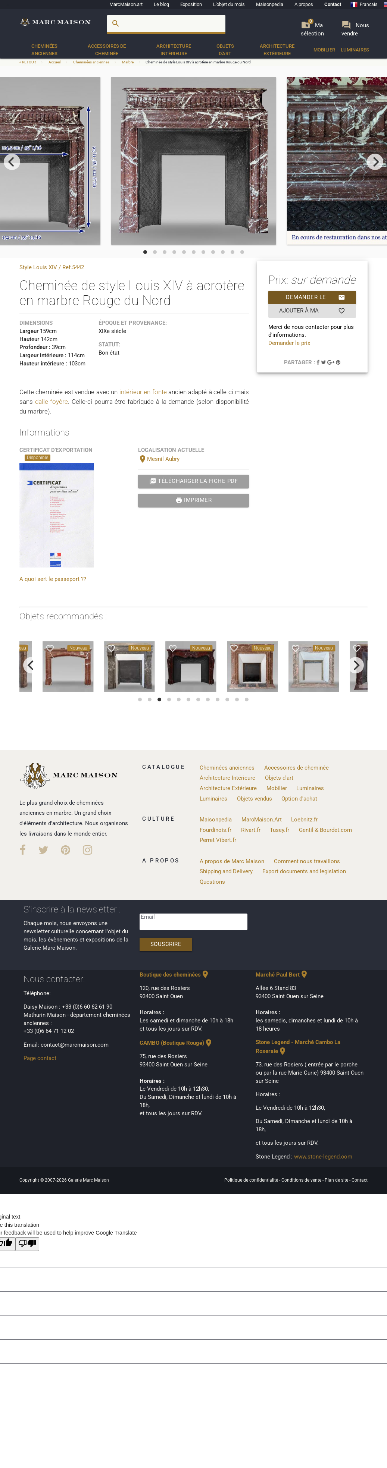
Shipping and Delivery (226, 871)
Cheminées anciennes (44, 49)
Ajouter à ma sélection (312, 311)
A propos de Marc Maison (232, 861)
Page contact (40, 1058)
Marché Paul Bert (282, 975)
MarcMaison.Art (261, 820)
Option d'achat (299, 799)
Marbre (127, 62)
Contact (332, 4)
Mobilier (324, 50)
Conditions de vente (301, 1180)
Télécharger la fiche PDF (193, 481)
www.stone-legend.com (323, 1157)
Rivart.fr (250, 830)
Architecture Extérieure (277, 49)
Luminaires (355, 50)
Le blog (161, 4)
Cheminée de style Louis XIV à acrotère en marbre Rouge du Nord (198, 62)
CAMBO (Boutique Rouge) (176, 1043)
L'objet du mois (229, 4)
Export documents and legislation (304, 871)
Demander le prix (315, 297)
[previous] (12, 162)
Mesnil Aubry (159, 459)
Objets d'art (225, 49)
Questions (212, 882)
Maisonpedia (269, 4)
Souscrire (166, 944)
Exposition (191, 4)
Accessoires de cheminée (107, 49)
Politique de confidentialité (251, 1180)
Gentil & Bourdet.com (325, 830)
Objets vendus (254, 799)
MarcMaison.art (126, 4)
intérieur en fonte (143, 392)
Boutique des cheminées (175, 975)
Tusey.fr (279, 830)
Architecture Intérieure (173, 49)
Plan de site (337, 1180)
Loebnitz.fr (304, 820)
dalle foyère (51, 401)
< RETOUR (28, 62)
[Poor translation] (27, 1244)
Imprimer (193, 500)
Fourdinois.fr (215, 830)
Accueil (54, 62)
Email (148, 917)
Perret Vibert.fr (218, 840)
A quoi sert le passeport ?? (52, 579)
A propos (303, 4)
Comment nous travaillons (307, 861)
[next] (375, 162)
